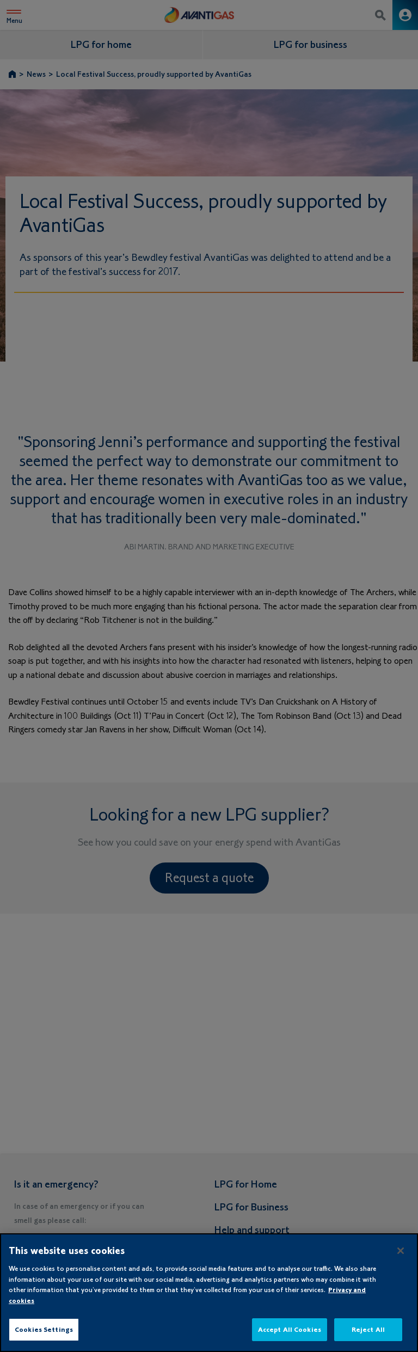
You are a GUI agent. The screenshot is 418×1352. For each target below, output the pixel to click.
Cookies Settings (44, 1329)
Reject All (368, 1329)
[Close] (401, 1251)
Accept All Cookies (289, 1329)
